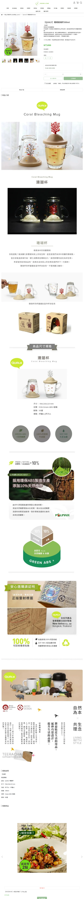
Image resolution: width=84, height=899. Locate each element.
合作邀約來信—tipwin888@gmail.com (20, 888)
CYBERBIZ (39, 895)
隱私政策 (11, 882)
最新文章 (38, 11)
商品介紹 (21, 90)
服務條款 (18, 882)
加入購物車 (53, 78)
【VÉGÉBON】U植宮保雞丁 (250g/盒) (16, 839)
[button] (39, 39)
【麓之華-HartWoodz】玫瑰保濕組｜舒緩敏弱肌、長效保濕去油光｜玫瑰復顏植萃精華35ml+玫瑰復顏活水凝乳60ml (42, 840)
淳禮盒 (48, 8)
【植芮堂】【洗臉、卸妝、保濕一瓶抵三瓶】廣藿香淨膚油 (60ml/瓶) (67, 840)
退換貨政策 (4, 882)
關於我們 (46, 11)
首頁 (8, 8)
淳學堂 (75, 8)
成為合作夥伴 (4, 888)
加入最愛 (48, 83)
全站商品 (14, 8)
